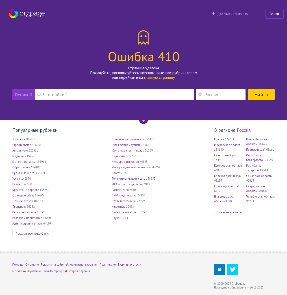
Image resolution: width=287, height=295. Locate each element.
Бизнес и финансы (24, 162)
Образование (21, 167)
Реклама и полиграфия (27, 218)
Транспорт (19, 207)
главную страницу (159, 77)
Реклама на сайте (52, 264)
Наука (115, 218)
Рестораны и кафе (24, 212)
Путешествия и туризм (126, 145)
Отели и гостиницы (124, 201)
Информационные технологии (132, 167)
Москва (219, 139)
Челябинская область (260, 196)
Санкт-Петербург (225, 155)
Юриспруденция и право (128, 150)
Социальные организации (129, 139)
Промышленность (23, 173)
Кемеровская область (228, 165)
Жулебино (34, 271)
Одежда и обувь (23, 195)
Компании (23, 94)
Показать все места (230, 212)
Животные (118, 207)
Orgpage (27, 13)
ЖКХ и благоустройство (127, 184)
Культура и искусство (125, 162)
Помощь (17, 264)
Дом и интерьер (22, 201)
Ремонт (17, 184)
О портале (32, 264)
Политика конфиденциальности (120, 264)
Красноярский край (226, 186)
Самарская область (259, 176)
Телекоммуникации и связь (129, 179)
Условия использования (82, 264)
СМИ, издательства (124, 195)
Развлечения (120, 190)
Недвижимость (121, 156)
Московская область (227, 145)
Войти (274, 14)
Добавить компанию (230, 14)
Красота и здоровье (25, 190)
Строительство (21, 145)
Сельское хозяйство (125, 212)
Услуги (16, 179)
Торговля (18, 139)
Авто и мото (20, 150)
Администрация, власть (27, 223)
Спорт (116, 173)
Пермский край (255, 150)
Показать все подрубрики (33, 234)
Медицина (19, 156)
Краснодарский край (227, 176)
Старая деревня (79, 271)
